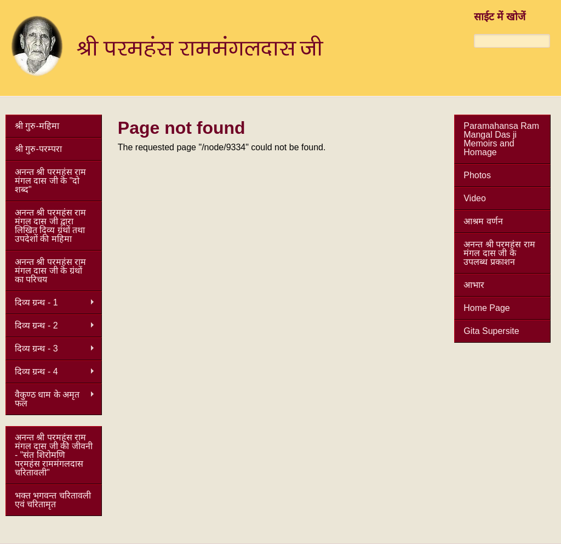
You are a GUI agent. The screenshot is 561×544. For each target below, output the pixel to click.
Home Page (486, 308)
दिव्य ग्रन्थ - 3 (50, 349)
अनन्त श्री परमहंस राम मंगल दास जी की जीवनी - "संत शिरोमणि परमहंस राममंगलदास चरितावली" (54, 455)
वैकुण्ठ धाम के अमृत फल (50, 399)
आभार (473, 285)
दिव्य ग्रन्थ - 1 (50, 303)
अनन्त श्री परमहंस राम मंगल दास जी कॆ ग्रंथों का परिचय (50, 270)
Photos (477, 175)
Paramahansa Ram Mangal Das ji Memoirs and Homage (501, 139)
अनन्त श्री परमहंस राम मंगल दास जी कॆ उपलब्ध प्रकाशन (499, 253)
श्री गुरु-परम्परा (38, 149)
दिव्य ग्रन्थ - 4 (50, 372)
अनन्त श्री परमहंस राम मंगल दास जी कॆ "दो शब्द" (50, 180)
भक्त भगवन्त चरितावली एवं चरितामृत (53, 500)
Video (474, 198)
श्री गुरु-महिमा (37, 126)
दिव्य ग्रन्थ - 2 (50, 326)
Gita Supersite (491, 331)
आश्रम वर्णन (482, 221)
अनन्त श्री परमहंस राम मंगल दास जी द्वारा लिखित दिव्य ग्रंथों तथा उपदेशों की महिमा (50, 225)
